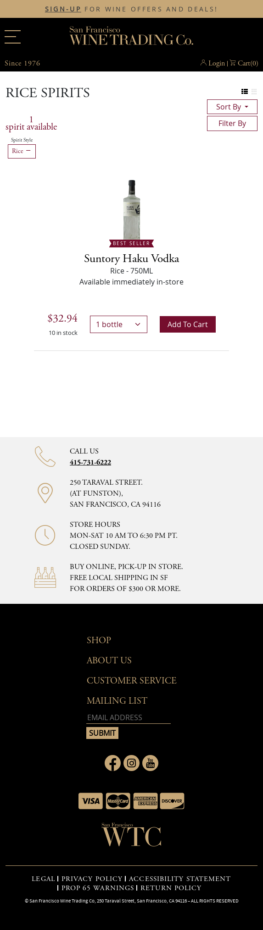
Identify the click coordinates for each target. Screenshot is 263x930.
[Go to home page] (131, 837)
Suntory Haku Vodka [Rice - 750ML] (131, 259)
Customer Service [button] (132, 681)
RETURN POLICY (170, 888)
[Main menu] (13, 37)
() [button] (248, 63)
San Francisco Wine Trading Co (132, 37)
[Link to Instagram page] (131, 763)
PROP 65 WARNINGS (98, 888)
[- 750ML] (131, 211)
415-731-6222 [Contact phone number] (90, 462)
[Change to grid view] (254, 91)
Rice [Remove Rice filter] (22, 151)
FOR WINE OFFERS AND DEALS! (131, 9)
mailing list (117, 701)
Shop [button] (99, 640)
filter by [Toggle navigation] (232, 123)
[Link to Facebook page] (113, 763)
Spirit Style (22, 140)
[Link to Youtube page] (150, 763)
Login (216, 63)
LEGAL (43, 879)
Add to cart (188, 324)
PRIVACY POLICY (92, 879)
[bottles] (118, 324)
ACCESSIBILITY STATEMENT (180, 879)
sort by (229, 107)
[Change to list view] (244, 91)
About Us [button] (109, 661)
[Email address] (128, 717)
